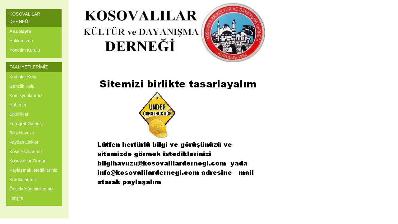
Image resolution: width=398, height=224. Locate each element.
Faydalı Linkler (24, 142)
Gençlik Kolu (22, 86)
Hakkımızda (21, 40)
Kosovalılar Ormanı (28, 160)
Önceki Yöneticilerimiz (31, 188)
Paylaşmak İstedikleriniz (33, 170)
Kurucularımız (23, 179)
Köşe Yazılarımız (26, 151)
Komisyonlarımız (25, 95)
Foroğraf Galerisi (26, 123)
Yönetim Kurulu (24, 50)
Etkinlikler (19, 114)
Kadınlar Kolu (22, 76)
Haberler (17, 104)
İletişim (16, 198)
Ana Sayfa (20, 31)
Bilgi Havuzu (21, 132)
